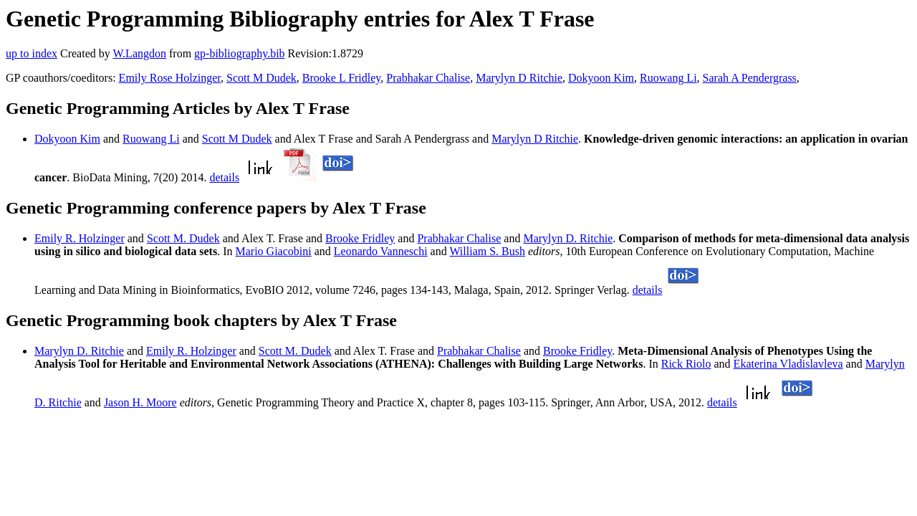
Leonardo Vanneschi (381, 251)
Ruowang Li (668, 78)
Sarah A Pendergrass (750, 78)
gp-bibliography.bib (239, 53)
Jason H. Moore (140, 402)
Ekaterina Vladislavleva (788, 364)
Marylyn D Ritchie (519, 78)
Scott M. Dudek (183, 238)
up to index (31, 53)
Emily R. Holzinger (79, 238)
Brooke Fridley (360, 238)
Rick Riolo (686, 364)
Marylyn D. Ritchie (568, 238)
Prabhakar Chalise (428, 78)
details (224, 177)
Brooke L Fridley (341, 78)
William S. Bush (487, 251)
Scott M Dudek (261, 78)
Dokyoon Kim (601, 78)
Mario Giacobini (274, 251)
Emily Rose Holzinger (170, 78)
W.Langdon (139, 53)
